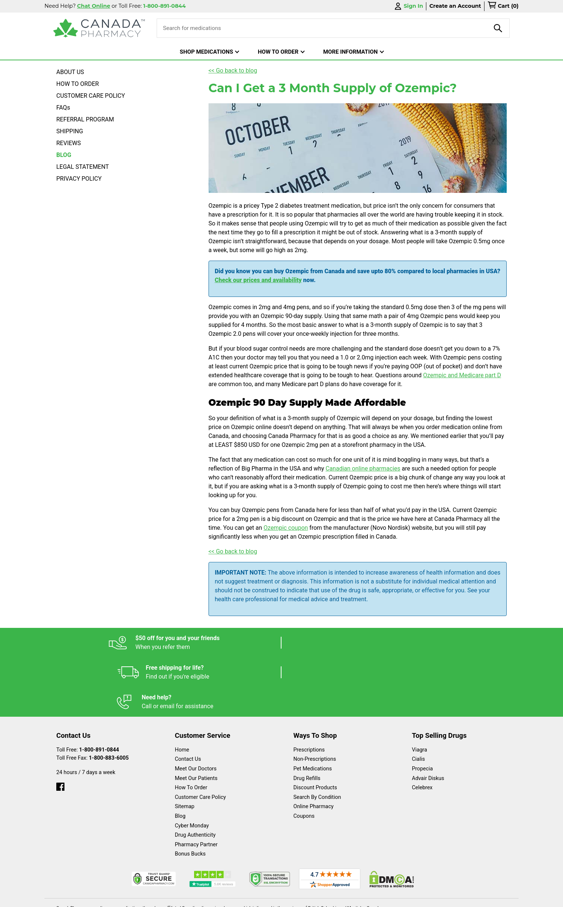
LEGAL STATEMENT (82, 166)
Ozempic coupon (286, 527)
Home (182, 690)
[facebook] (60, 725)
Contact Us (188, 700)
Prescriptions (309, 690)
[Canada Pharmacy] (99, 28)
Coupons (303, 757)
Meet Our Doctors (196, 709)
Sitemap (184, 747)
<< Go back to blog (233, 70)
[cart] (503, 6)
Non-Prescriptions (314, 700)
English (304, 897)
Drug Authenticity (195, 776)
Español (272, 897)
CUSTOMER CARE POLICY (90, 95)
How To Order (191, 728)
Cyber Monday (192, 766)
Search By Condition (317, 738)
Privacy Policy (393, 897)
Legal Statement (345, 897)
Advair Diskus (428, 719)
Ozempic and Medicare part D (462, 375)
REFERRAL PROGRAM (85, 119)
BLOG (63, 154)
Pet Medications (312, 709)
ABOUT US (70, 72)
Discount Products (315, 728)
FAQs (63, 107)
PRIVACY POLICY (78, 178)
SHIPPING (69, 131)
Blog (180, 757)
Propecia (422, 709)
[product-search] (498, 28)
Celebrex (422, 728)
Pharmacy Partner (196, 785)
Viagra (419, 690)
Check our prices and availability (258, 280)
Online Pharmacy (313, 747)
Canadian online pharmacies (363, 468)
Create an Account (455, 6)
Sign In (408, 6)
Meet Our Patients (196, 719)
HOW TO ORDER (77, 83)
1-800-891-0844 (99, 690)
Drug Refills (306, 719)
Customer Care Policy (200, 738)
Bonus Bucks (190, 794)
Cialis (418, 700)
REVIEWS (68, 143)
